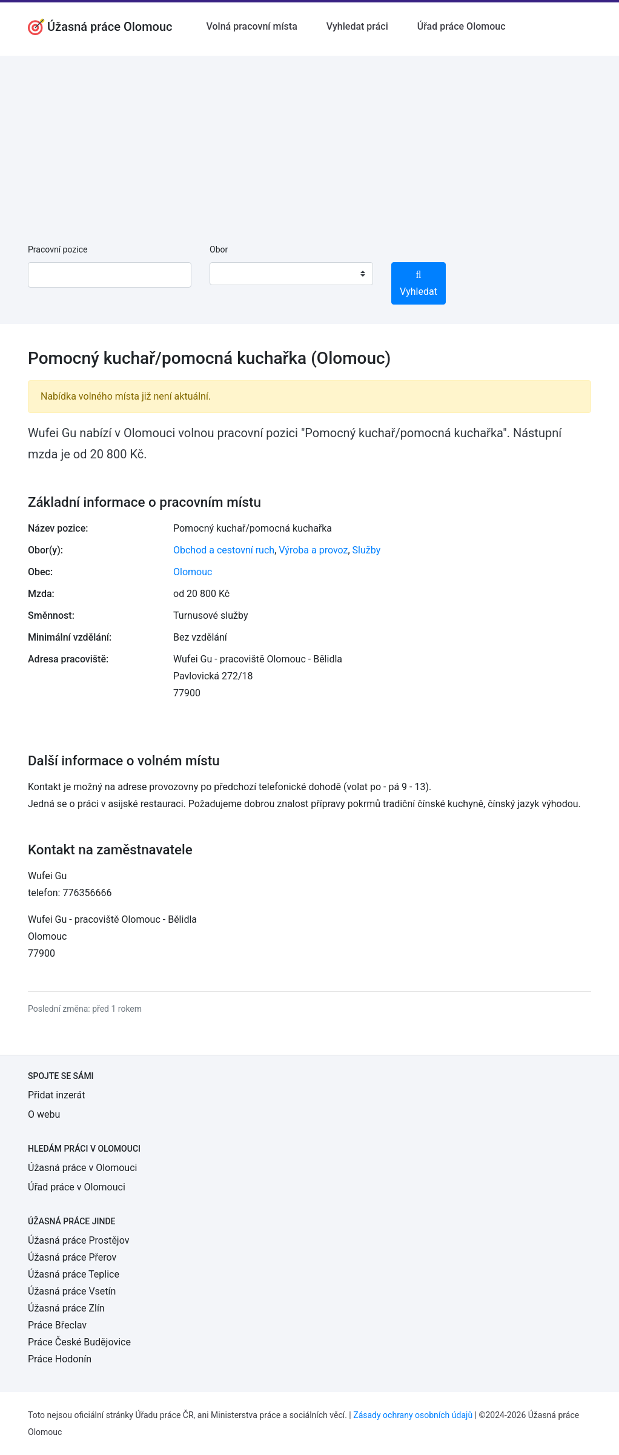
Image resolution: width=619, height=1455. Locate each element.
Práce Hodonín (59, 1359)
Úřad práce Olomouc (461, 26)
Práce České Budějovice (79, 1342)
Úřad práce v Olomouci (76, 1187)
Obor (219, 249)
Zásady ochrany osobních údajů (412, 1415)
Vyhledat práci (357, 26)
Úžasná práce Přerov (72, 1257)
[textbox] (234, 273)
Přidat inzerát (56, 1095)
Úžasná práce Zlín (66, 1308)
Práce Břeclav (57, 1325)
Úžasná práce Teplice (73, 1274)
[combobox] (291, 273)
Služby (367, 550)
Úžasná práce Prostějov (78, 1240)
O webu (44, 1114)
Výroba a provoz (313, 550)
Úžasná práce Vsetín (72, 1291)
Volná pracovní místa (252, 26)
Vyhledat (418, 283)
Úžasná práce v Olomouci (82, 1167)
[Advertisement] (309, 140)
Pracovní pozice (57, 249)
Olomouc (192, 572)
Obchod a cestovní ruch (223, 550)
